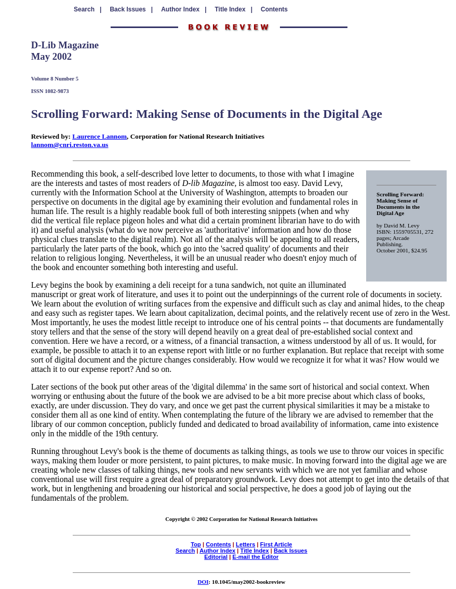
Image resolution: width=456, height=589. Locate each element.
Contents (274, 9)
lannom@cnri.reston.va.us (70, 145)
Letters (245, 544)
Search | (87, 9)
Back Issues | (131, 9)
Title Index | (234, 9)
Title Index (254, 550)
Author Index (217, 550)
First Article (276, 544)
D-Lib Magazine (65, 44)
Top (196, 544)
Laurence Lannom (99, 136)
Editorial (215, 557)
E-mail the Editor (255, 557)
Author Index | (183, 9)
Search (185, 550)
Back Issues (290, 550)
